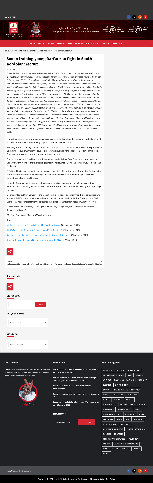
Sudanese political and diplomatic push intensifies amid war (76, 395)
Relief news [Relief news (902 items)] (134, 439)
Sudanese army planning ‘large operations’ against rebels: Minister (37, 235)
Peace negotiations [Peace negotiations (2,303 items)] (135, 429)
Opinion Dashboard (75, 43)
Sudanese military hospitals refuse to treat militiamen (31, 262)
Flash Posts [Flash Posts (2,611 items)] (117, 395)
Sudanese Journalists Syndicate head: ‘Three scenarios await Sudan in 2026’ (76, 403)
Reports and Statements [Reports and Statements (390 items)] (126, 444)
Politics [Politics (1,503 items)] (107, 434)
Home (32, 43)
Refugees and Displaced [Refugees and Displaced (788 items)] (114, 439)
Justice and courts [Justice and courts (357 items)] (112, 414)
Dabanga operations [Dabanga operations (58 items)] (124, 380)
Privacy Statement (12, 471)
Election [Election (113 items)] (107, 385)
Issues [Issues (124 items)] (137, 409)
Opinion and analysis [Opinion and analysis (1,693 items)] (113, 429)
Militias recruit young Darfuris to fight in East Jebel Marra (33, 225)
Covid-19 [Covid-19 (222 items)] (139, 375)
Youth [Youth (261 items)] (106, 454)
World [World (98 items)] (137, 449)
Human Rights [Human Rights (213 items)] (109, 405)
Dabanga (117, 43)
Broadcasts (92, 43)
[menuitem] (11, 17)
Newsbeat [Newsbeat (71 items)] (138, 419)
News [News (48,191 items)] (119, 419)
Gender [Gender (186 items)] (106, 400)
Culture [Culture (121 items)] (107, 380)
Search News (13, 295)
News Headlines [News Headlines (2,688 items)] (110, 424)
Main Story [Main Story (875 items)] (130, 414)
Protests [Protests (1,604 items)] (118, 434)
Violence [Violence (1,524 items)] (126, 449)
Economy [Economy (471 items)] (142, 380)
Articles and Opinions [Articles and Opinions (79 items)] (113, 375)
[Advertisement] (76, 7)
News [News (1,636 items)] (127, 419)
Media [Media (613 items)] (141, 414)
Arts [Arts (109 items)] (130, 375)
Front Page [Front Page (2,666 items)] (132, 395)
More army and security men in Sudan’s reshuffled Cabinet (78, 262)
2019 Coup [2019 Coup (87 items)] (107, 370)
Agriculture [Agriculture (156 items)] (134, 370)
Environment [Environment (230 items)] (121, 385)
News (41, 43)
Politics (51, 43)
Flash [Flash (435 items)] (105, 395)
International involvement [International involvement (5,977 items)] (133, 405)
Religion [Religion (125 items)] (107, 444)
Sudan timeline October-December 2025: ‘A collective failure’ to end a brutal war (75, 370)
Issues (61, 43)
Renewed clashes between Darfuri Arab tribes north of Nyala (35, 240)
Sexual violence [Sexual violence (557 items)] (110, 449)
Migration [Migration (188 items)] (108, 419)
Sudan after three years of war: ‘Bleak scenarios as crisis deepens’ (74, 387)
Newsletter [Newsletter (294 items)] (127, 424)
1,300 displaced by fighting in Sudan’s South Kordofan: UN (33, 230)
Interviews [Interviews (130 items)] (108, 409)
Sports (105, 43)
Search (40, 304)
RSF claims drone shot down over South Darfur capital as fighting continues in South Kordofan (75, 378)
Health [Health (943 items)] (129, 400)
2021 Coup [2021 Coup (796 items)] (120, 370)
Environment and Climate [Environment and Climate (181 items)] (115, 390)
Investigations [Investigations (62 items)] (124, 409)
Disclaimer (26, 471)
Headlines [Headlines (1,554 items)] (118, 400)
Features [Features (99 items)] (135, 390)
